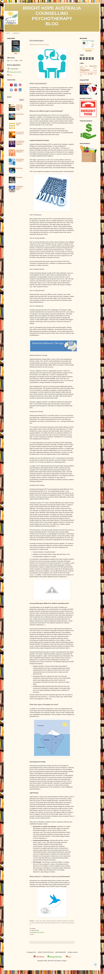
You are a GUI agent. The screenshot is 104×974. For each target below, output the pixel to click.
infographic (85, 70)
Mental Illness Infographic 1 (20, 151)
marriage (95, 70)
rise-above (94, 72)
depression (93, 66)
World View (19, 168)
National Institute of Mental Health (43, 44)
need (91, 72)
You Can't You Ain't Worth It (20, 132)
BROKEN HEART (86, 84)
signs (81, 74)
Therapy (85, 74)
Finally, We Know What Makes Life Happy (19, 107)
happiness (82, 68)
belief (86, 66)
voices (95, 74)
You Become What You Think (19, 188)
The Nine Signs (18, 123)
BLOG (8, 33)
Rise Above (19, 177)
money (87, 72)
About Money (20, 114)
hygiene (95, 67)
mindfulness (83, 72)
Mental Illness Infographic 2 (20, 160)
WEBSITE (16, 33)
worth (81, 75)
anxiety (81, 66)
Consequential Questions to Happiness (20, 142)
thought (90, 74)
